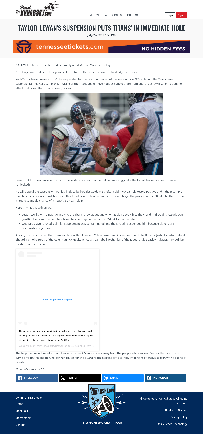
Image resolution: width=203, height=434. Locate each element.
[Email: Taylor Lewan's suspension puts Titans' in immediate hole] (123, 378)
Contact (20, 424)
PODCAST (133, 15)
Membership (23, 417)
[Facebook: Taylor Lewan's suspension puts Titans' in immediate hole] (37, 378)
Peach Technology (176, 424)
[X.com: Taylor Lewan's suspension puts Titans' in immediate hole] (80, 378)
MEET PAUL (103, 15)
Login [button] (170, 15)
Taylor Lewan (42, 346)
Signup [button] (181, 15)
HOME (89, 15)
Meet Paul (22, 410)
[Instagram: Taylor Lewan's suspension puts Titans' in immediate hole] (165, 378)
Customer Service (176, 410)
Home (19, 404)
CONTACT (118, 15)
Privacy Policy (178, 417)
